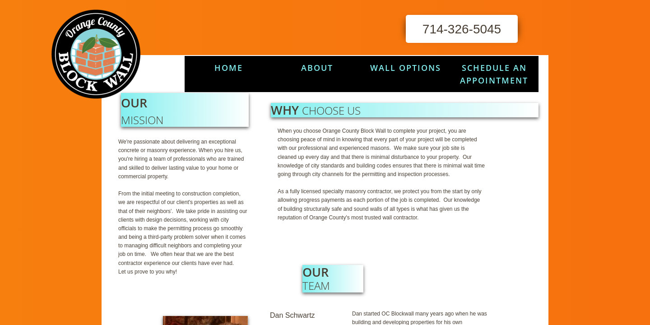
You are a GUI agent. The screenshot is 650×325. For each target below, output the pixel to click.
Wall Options (405, 67)
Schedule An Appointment (494, 74)
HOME (228, 67)
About (317, 67)
